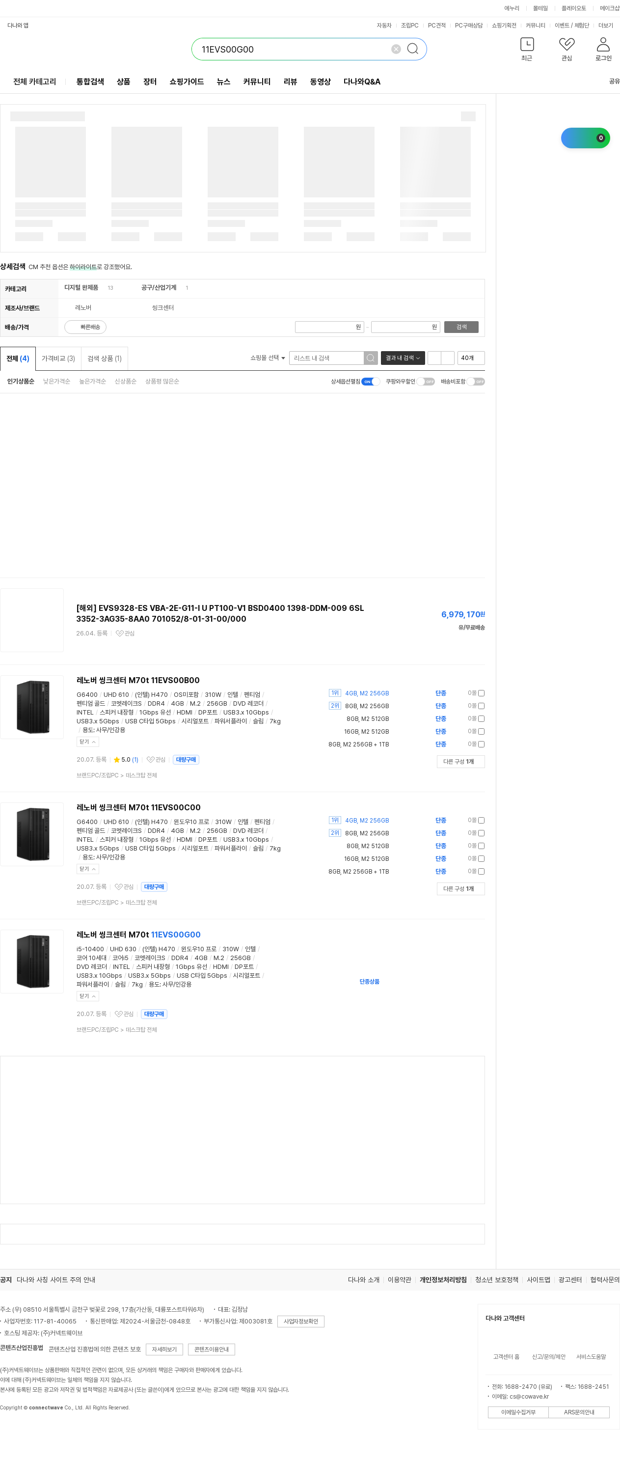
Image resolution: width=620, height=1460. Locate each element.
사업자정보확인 (301, 1321)
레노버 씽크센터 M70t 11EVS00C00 (139, 807)
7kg (275, 721)
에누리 (512, 8)
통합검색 (90, 81)
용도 (87, 730)
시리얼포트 (195, 721)
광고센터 (570, 1280)
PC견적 (437, 25)
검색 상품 (104, 358)
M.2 (195, 703)
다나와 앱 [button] (17, 25)
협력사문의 (605, 1280)
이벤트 (562, 25)
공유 (608, 81)
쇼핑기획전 (504, 25)
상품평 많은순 (162, 381)
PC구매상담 (469, 25)
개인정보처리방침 (443, 1280)
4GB (177, 703)
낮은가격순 (56, 381)
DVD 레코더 (248, 703)
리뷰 (290, 81)
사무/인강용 (110, 730)
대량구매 (186, 759)
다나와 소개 (363, 1280)
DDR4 (156, 703)
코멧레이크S (126, 703)
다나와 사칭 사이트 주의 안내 (56, 1280)
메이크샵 (610, 8)
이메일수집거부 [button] (518, 1412)
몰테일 (540, 8)
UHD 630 (123, 949)
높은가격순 (92, 381)
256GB (217, 703)
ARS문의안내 (579, 1412)
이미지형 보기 (447, 358)
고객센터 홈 (506, 1356)
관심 (130, 633)
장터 (150, 81)
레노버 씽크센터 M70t (139, 934)
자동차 (384, 25)
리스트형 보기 (434, 358)
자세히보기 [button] (164, 1349)
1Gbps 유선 (155, 712)
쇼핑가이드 (187, 81)
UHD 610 (116, 694)
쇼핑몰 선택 (267, 357)
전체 (17, 358)
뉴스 (224, 81)
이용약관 (399, 1280)
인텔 (232, 694)
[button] (527, 51)
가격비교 (58, 358)
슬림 (258, 721)
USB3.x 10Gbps (246, 712)
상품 (124, 81)
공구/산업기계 (158, 287)
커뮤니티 (535, 25)
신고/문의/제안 (549, 1356)
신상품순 (125, 381)
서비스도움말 (591, 1356)
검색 (461, 327)
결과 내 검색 (399, 358)
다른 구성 (458, 761)
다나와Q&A (362, 81)
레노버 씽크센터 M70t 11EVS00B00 (138, 680)
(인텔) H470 (151, 694)
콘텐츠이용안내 (211, 1349)
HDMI (184, 712)
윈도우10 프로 (191, 822)
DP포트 (207, 712)
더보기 (609, 25)
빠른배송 (90, 327)
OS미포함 (186, 694)
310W (213, 694)
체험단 (581, 25)
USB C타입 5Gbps (150, 721)
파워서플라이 (231, 721)
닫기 (84, 742)
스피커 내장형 (117, 712)
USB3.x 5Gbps (98, 721)
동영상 (320, 81)
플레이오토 (574, 8)
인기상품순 (20, 381)
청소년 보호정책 (496, 1280)
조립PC (410, 25)
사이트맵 (538, 1280)
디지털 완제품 (81, 287)
